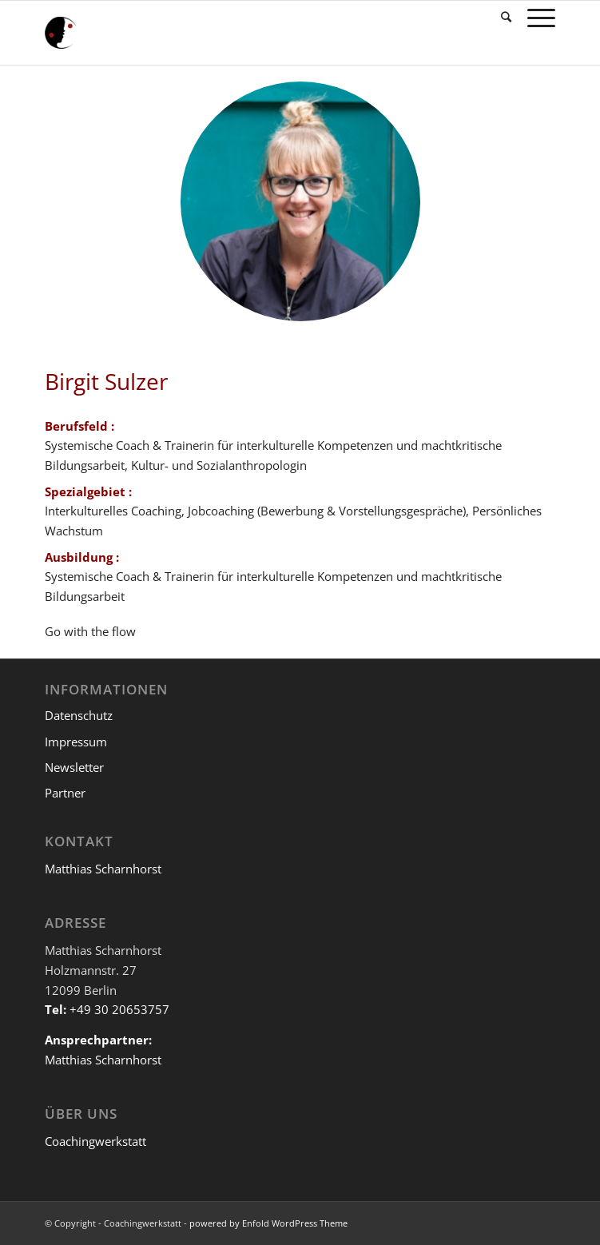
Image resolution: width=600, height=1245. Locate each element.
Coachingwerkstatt (95, 1141)
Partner (65, 793)
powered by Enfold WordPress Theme (268, 1223)
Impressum (76, 742)
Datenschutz (79, 715)
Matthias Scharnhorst (103, 869)
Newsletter (74, 767)
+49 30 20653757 (119, 1009)
